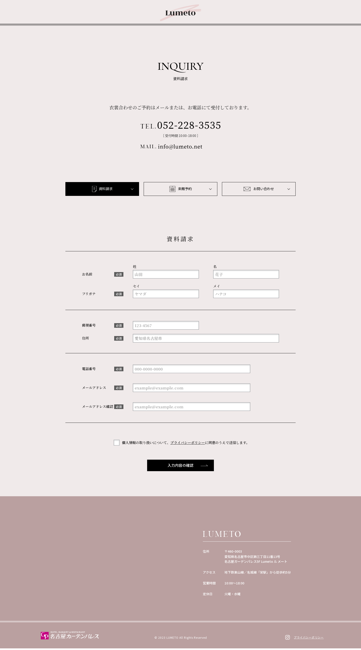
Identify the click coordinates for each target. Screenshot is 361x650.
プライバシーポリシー (187, 444)
